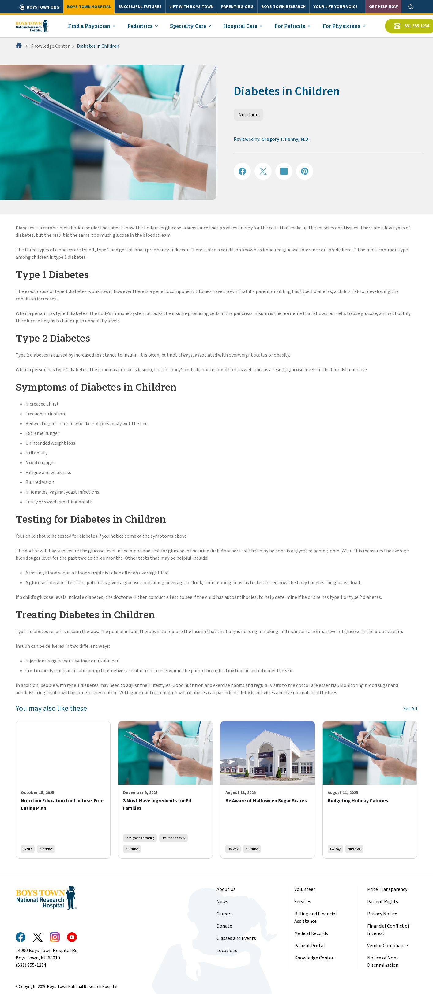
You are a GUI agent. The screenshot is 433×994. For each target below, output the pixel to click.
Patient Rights (382, 901)
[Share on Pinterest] (304, 171)
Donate (224, 926)
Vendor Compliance (387, 945)
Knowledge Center (50, 46)
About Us (226, 889)
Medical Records (311, 933)
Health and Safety (173, 838)
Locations (227, 950)
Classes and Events (236, 938)
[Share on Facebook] (242, 171)
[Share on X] (263, 171)
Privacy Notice (382, 914)
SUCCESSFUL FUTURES (140, 7)
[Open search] (410, 6)
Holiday (233, 849)
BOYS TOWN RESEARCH (283, 7)
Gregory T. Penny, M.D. (286, 139)
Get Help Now (383, 7)
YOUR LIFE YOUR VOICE (335, 7)
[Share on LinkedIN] (283, 171)
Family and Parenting (140, 838)
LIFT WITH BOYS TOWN (191, 7)
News (222, 901)
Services (302, 901)
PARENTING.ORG (237, 7)
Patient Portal (309, 945)
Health (27, 849)
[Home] (19, 46)
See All (410, 708)
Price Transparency (387, 889)
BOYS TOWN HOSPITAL (89, 7)
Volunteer (304, 889)
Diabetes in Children (98, 46)
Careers (224, 914)
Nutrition (248, 114)
